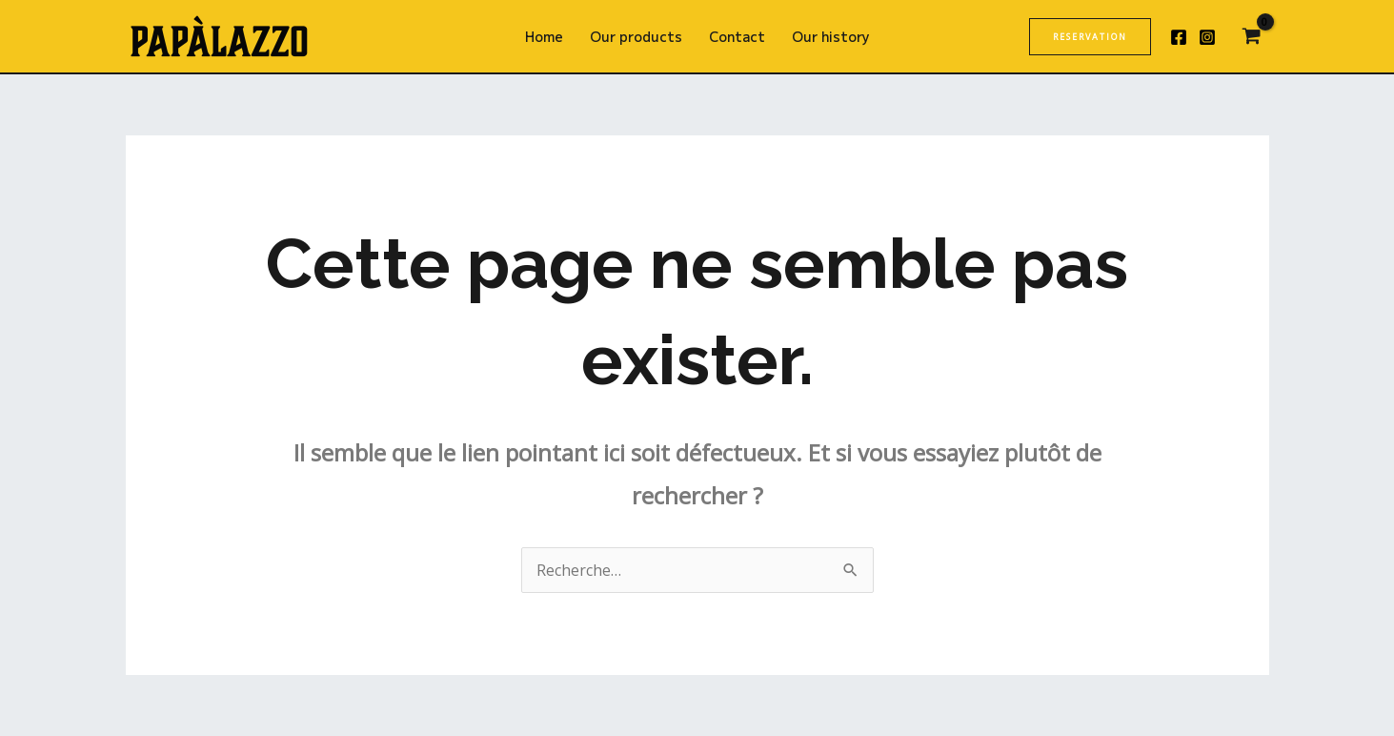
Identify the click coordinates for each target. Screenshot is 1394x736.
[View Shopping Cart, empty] (1252, 36)
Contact (737, 36)
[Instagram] (1207, 37)
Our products (636, 36)
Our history (831, 36)
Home (544, 36)
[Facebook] (1178, 37)
